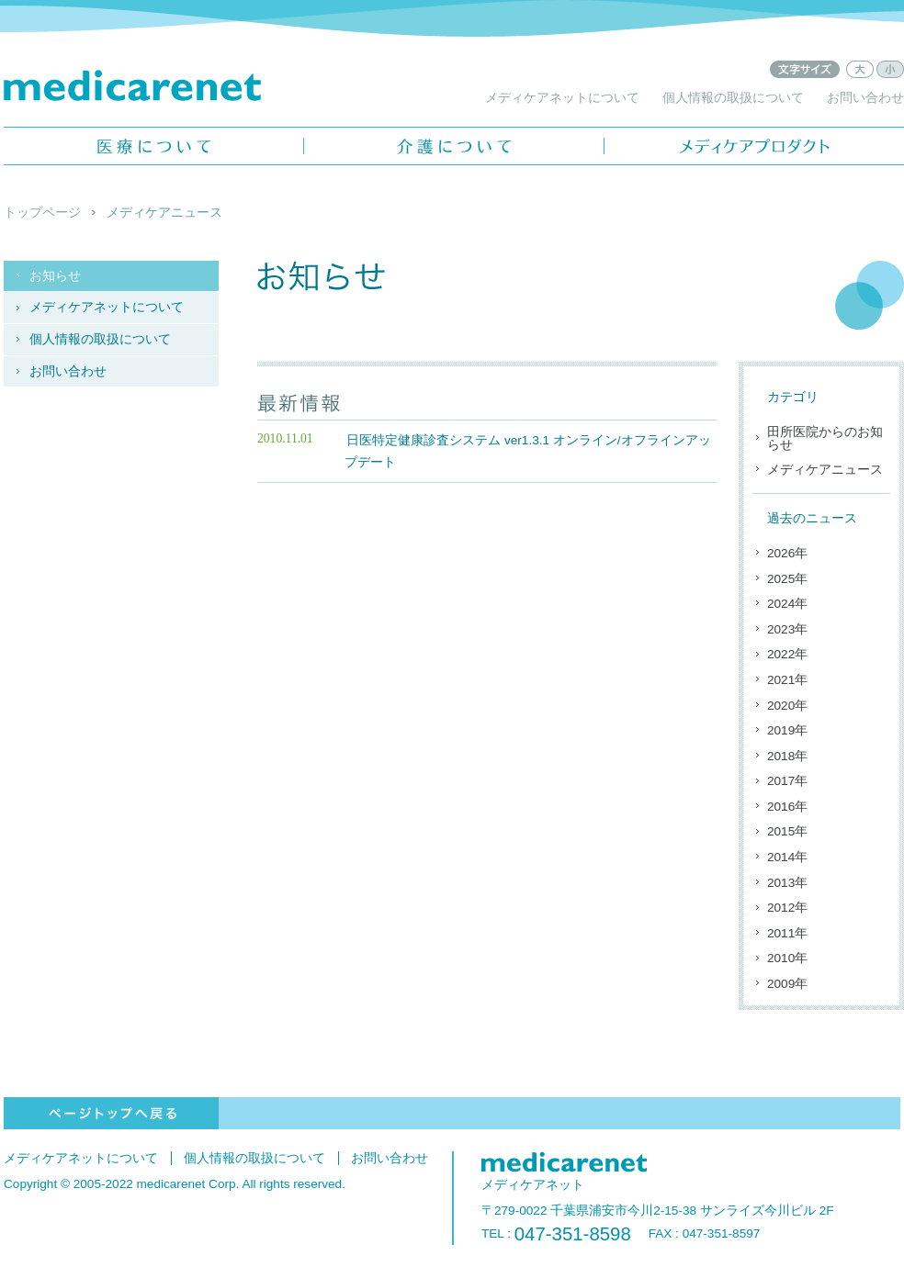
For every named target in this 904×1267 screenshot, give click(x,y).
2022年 (787, 654)
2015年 (787, 831)
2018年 (787, 756)
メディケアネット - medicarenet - (132, 85)
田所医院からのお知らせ (825, 438)
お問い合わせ (865, 98)
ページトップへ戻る (111, 1113)
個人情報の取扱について (733, 98)
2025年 (787, 579)
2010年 (787, 958)
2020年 (787, 705)
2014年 (787, 857)
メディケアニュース (825, 470)
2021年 (787, 680)
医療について (153, 146)
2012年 (787, 907)
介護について (454, 146)
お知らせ (55, 276)
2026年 (787, 553)
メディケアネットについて (562, 98)
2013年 (787, 883)
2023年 (787, 629)
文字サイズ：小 (890, 69)
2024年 (787, 604)
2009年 (787, 984)
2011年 (787, 933)
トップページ (42, 212)
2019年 (787, 730)
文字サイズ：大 (860, 69)
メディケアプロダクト (754, 146)
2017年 (787, 781)
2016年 (787, 806)
